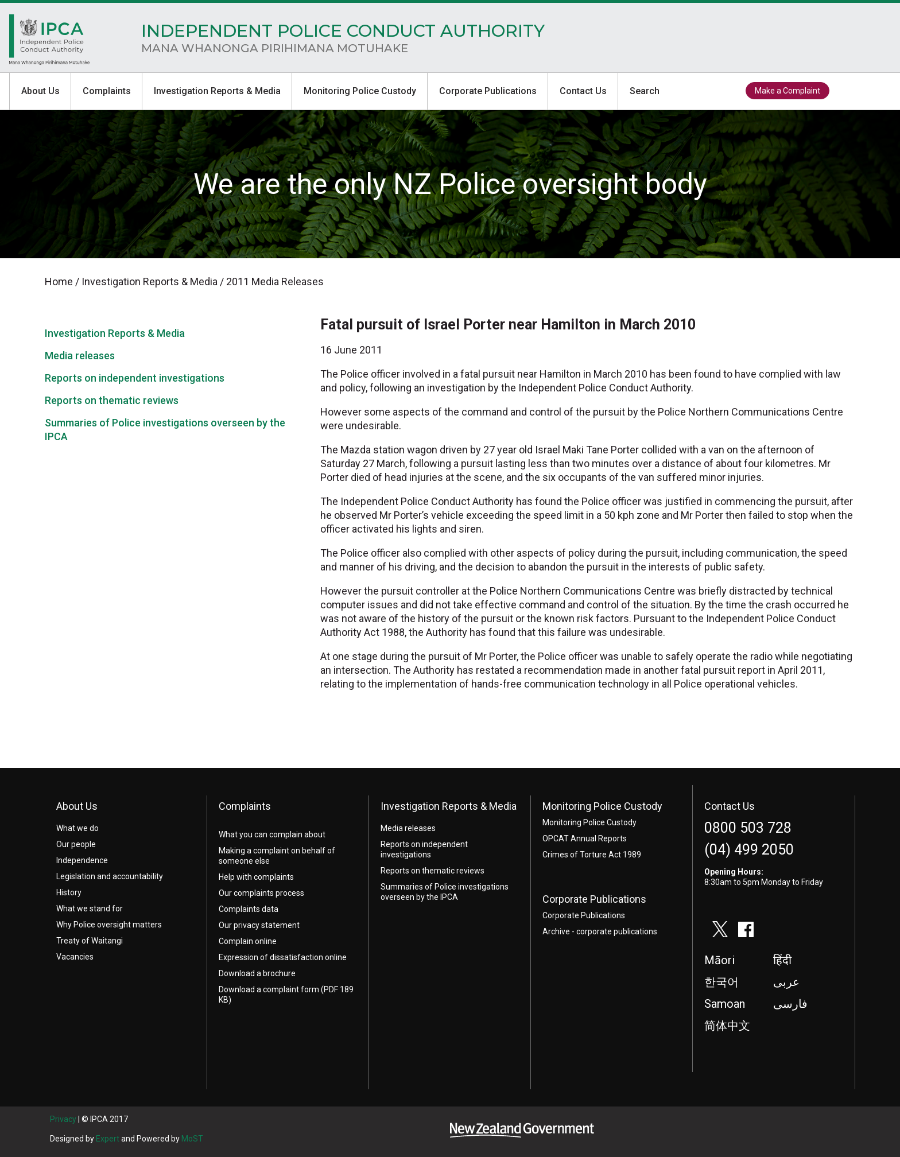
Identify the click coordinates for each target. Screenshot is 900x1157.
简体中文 (727, 1025)
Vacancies (75, 956)
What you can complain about (272, 834)
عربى (786, 982)
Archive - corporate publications (599, 931)
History (69, 892)
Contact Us (583, 91)
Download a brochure (257, 973)
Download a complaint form (269, 989)
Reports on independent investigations (134, 378)
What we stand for (89, 908)
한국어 (721, 982)
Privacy (63, 1119)
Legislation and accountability (109, 876)
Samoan (724, 1004)
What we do (77, 828)
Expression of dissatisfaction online (283, 957)
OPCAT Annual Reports (584, 838)
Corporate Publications (488, 91)
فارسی (790, 1004)
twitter (848, 91)
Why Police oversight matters (109, 924)
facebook (874, 91)
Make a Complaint (787, 90)
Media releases (80, 356)
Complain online (248, 941)
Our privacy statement (259, 925)
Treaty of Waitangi (89, 940)
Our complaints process (261, 893)
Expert (107, 1138)
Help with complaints (256, 877)
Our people (76, 844)
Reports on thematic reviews (112, 400)
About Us (40, 91)
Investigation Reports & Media (217, 91)
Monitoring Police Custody (360, 91)
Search (645, 91)
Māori (719, 960)
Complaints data (248, 909)
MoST (192, 1138)
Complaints (107, 91)
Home (49, 42)
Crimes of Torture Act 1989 (591, 854)
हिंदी (782, 960)
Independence (82, 860)
